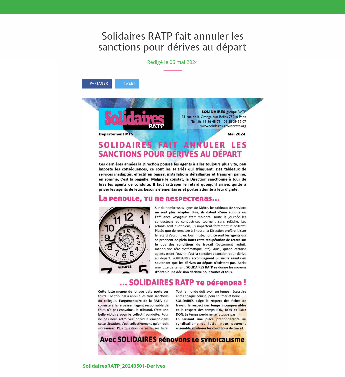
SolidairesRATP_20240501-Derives (124, 365)
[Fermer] (9, 7)
